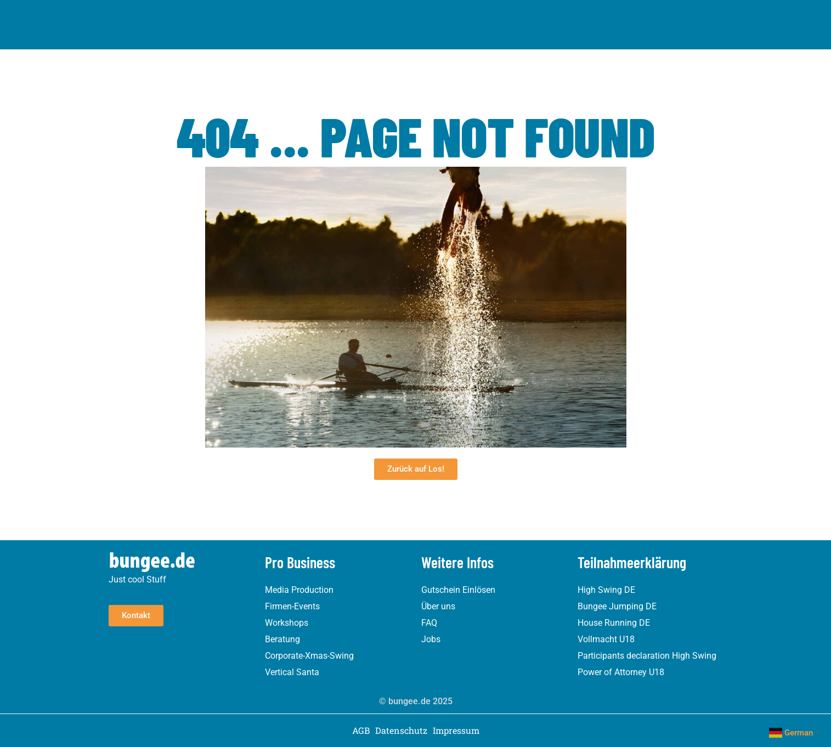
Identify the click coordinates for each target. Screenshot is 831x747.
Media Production (299, 590)
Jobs (430, 639)
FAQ (429, 623)
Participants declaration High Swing (647, 655)
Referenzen (470, 15)
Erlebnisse (277, 15)
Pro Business (351, 15)
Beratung (282, 639)
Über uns (416, 15)
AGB (361, 730)
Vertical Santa (292, 672)
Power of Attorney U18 (621, 672)
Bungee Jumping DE (617, 606)
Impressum (456, 730)
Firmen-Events (292, 606)
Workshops (286, 623)
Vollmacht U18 (606, 639)
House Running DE (614, 623)
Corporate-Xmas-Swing (309, 655)
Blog (516, 15)
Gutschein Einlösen (458, 590)
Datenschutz (401, 730)
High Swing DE (606, 590)
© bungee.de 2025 (416, 701)
